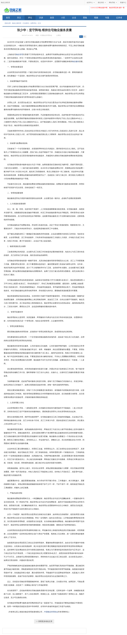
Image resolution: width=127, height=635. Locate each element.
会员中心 (90, 2)
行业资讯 (26, 23)
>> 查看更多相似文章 (44, 621)
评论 (32, 18)
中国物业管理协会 (46, 35)
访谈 (43, 18)
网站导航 (112, 2)
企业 (76, 18)
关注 (21, 18)
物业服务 (75, 61)
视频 (98, 18)
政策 (54, 18)
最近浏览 (101, 2)
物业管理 (19, 54)
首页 (10, 18)
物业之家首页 (5, 2)
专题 (109, 18)
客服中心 (123, 2)
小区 (65, 18)
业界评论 (33, 23)
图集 (87, 18)
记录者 (119, 18)
